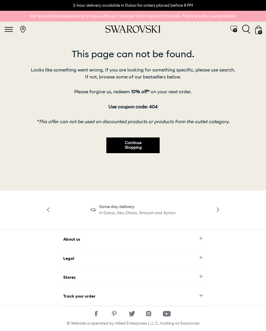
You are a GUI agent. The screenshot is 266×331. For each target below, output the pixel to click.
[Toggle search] (246, 29)
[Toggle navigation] (8, 29)
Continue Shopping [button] (133, 145)
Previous (49, 209)
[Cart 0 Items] (258, 29)
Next (217, 209)
